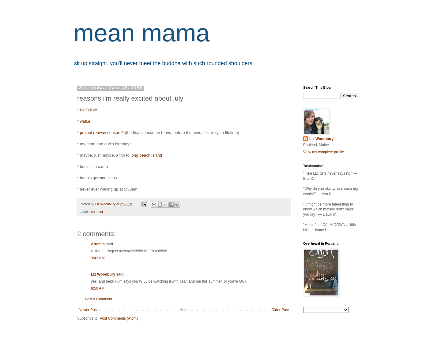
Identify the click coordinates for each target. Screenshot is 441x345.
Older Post (280, 310)
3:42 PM (98, 258)
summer (97, 211)
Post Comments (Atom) (119, 318)
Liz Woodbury (103, 274)
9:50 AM (97, 288)
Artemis (98, 244)
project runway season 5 (102, 132)
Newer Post (88, 310)
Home (185, 310)
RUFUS (87, 110)
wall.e (85, 121)
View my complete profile (323, 152)
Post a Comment (98, 299)
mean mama (142, 32)
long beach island (146, 155)
